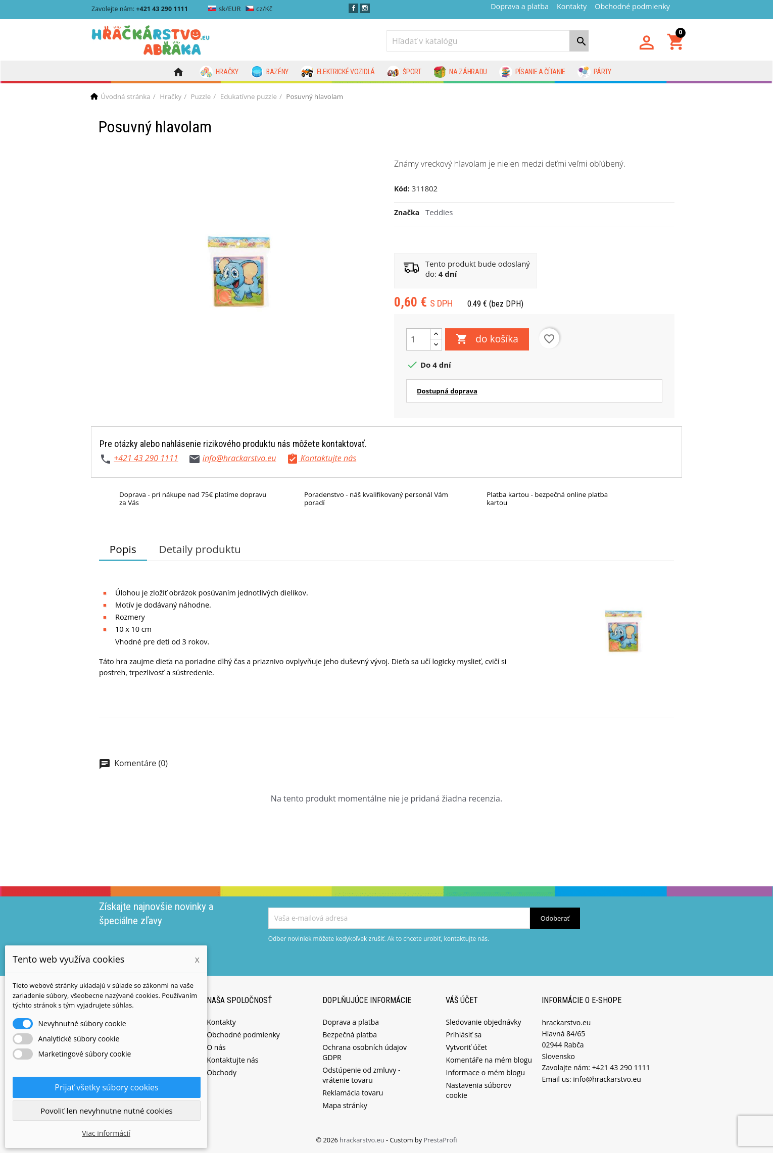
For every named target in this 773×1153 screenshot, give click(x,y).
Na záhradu (460, 72)
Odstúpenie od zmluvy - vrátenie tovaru (361, 1075)
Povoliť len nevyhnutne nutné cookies (106, 1111)
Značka (406, 212)
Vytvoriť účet (466, 1047)
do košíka (487, 339)
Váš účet (462, 1000)
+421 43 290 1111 (146, 458)
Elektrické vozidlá (338, 72)
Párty (594, 72)
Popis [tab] (123, 549)
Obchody (221, 1072)
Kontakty (572, 6)
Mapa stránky (344, 1105)
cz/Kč (259, 8)
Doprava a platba (520, 6)
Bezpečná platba (349, 1034)
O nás (216, 1047)
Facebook (353, 8)
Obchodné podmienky (632, 6)
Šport (404, 72)
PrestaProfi (440, 1139)
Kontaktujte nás (232, 1060)
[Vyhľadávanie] (487, 41)
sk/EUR (224, 8)
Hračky (219, 72)
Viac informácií (106, 1133)
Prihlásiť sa (463, 1034)
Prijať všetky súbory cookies (106, 1087)
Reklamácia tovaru (352, 1092)
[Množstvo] (418, 339)
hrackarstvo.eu (363, 1139)
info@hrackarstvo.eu (239, 458)
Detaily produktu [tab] (199, 549)
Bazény (270, 72)
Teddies (439, 212)
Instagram (365, 8)
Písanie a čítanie (532, 72)
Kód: (402, 188)
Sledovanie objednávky (483, 1022)
